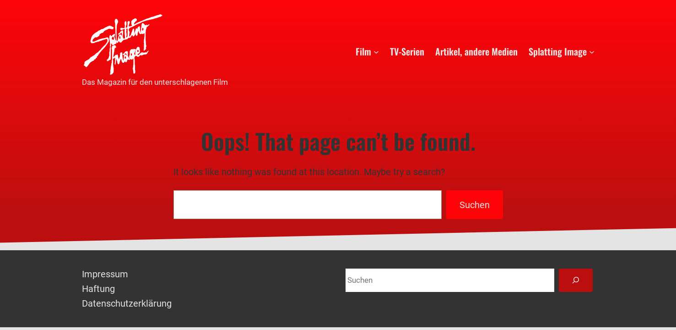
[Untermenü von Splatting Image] (592, 51)
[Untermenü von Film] (376, 51)
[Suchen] (575, 280)
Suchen (475, 204)
